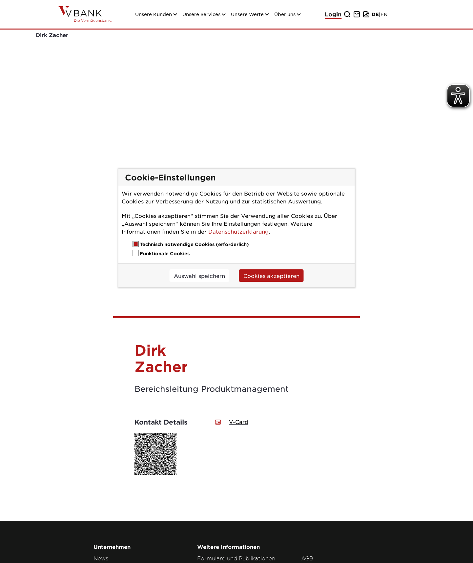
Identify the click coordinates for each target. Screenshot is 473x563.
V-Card (238, 339)
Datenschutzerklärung (238, 231)
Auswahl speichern (199, 275)
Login (333, 14)
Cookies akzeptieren (271, 275)
